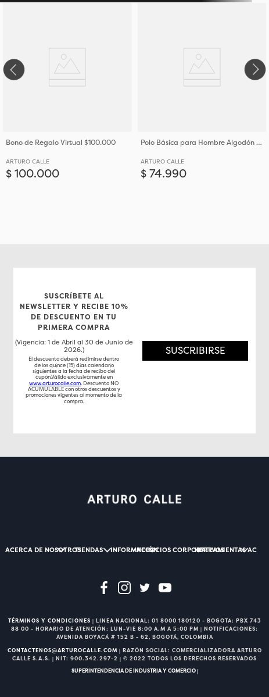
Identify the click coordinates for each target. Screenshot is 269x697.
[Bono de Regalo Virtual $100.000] (67, 122)
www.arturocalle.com (55, 383)
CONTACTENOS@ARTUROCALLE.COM (62, 650)
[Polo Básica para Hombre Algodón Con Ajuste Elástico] (202, 122)
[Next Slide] (256, 69)
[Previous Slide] (13, 69)
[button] (195, 350)
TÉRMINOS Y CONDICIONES (49, 620)
